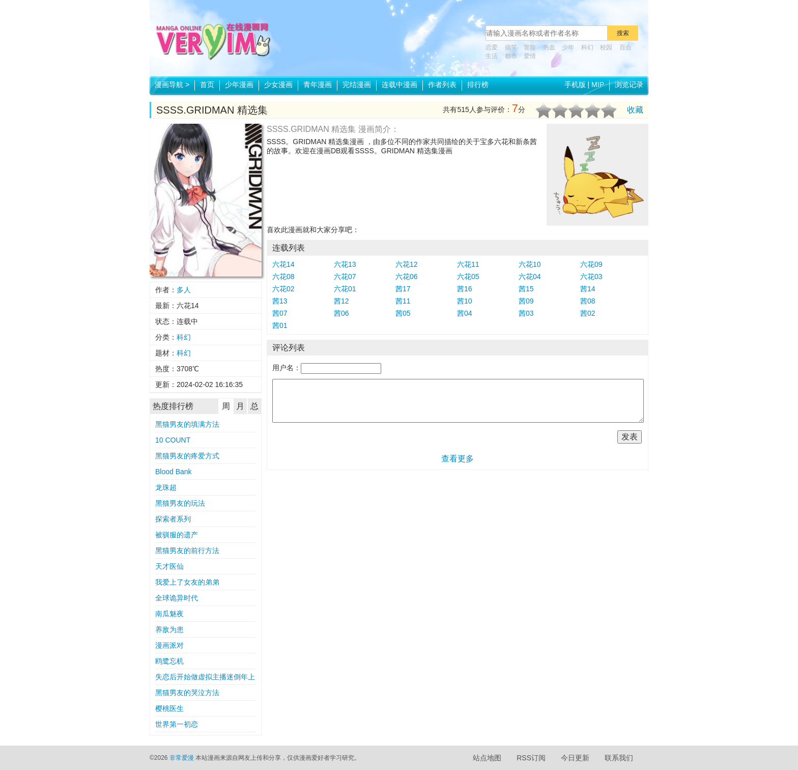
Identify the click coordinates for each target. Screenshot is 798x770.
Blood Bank (173, 472)
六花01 (345, 289)
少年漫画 (239, 84)
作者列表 (442, 84)
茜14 (587, 289)
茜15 (526, 289)
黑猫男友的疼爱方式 (187, 456)
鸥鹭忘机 (169, 661)
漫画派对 (169, 645)
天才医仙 (169, 566)
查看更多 (457, 458)
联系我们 (619, 758)
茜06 (341, 313)
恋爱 (492, 47)
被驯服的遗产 (176, 535)
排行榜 (478, 84)
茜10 (464, 301)
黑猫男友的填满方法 (187, 424)
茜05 (403, 313)
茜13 (280, 301)
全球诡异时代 (176, 598)
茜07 (280, 313)
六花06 (406, 276)
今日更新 (575, 758)
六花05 (468, 276)
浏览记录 (629, 84)
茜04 (464, 313)
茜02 (587, 313)
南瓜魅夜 (169, 614)
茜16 (464, 289)
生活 (492, 56)
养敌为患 (169, 629)
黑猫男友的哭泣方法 (187, 693)
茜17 (403, 289)
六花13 (345, 264)
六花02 (283, 289)
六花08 (283, 276)
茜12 (341, 301)
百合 (625, 47)
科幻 (587, 47)
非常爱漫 (181, 757)
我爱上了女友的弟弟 (187, 582)
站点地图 (487, 758)
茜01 (280, 325)
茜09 (526, 301)
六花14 (283, 264)
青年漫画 (317, 84)
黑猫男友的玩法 (180, 503)
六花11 (468, 264)
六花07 (345, 276)
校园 (606, 47)
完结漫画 (357, 84)
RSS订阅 (531, 758)
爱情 (530, 56)
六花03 (591, 276)
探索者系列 (173, 519)
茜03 (526, 313)
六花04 (530, 276)
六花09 (591, 264)
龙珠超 (166, 487)
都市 (511, 56)
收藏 (635, 109)
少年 (568, 47)
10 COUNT (172, 440)
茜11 (403, 301)
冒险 (530, 47)
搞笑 (511, 47)
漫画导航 (172, 84)
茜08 (587, 301)
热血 (549, 47)
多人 (184, 290)
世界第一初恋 (176, 724)
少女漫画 (278, 84)
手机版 (575, 84)
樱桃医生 (169, 708)
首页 (207, 84)
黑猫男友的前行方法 (187, 550)
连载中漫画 (399, 84)
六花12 (406, 264)
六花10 (530, 264)
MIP (597, 84)
